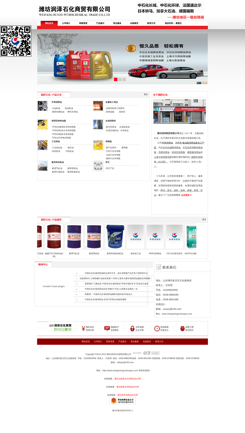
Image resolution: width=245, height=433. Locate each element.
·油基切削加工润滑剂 (114, 108)
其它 (107, 162)
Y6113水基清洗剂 (177, 253)
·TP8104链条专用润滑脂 (63, 134)
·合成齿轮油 (124, 127)
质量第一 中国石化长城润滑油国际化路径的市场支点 (108, 294)
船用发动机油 (58, 162)
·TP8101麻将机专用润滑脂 (64, 127)
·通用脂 (124, 147)
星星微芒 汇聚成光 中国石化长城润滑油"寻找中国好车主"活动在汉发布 (117, 284)
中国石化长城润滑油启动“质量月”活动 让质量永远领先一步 (111, 289)
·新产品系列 (110, 147)
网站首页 (49, 23)
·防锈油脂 (109, 112)
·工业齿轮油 (57, 147)
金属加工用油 (111, 102)
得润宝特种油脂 (59, 121)
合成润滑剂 (110, 121)
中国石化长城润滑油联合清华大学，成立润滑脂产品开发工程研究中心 (116, 273)
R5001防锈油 (157, 253)
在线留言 (134, 23)
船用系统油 (96, 253)
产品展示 (100, 23)
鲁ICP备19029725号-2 (122, 410)
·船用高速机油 (73, 172)
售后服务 (117, 23)
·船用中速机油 (58, 172)
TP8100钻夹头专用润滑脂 (64, 130)
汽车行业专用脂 (113, 151)
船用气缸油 (76, 253)
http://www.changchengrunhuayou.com (120, 370)
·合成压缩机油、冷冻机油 (116, 130)
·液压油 (70, 147)
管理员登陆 (143, 370)
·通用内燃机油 (58, 112)
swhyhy (166, 309)
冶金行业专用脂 (113, 155)
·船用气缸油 (57, 168)
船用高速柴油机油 (117, 253)
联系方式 (151, 23)
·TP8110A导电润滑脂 (61, 138)
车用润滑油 (57, 102)
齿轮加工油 (138, 253)
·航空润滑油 (110, 127)
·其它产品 (109, 168)
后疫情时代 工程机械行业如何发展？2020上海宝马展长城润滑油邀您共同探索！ (116, 278)
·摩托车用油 (72, 112)
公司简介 (66, 23)
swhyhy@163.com (125, 362)
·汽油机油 (56, 108)
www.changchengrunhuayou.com (177, 314)
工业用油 (56, 141)
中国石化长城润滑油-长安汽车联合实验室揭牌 (105, 299)
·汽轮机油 (69, 151)
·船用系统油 (72, 168)
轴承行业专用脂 (113, 158)
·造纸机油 (56, 151)
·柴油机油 (68, 108)
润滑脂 (108, 141)
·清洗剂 (121, 112)
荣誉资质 (83, 23)
